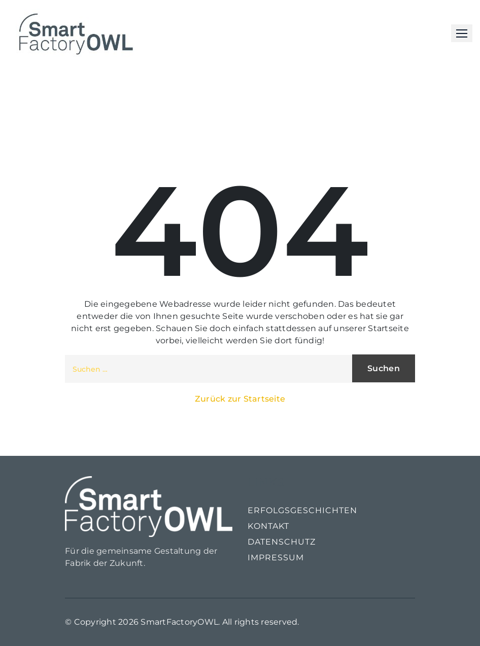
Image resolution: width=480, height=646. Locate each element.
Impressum (276, 557)
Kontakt (268, 526)
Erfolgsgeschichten (302, 510)
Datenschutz (282, 542)
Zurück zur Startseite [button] (240, 399)
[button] (461, 33)
